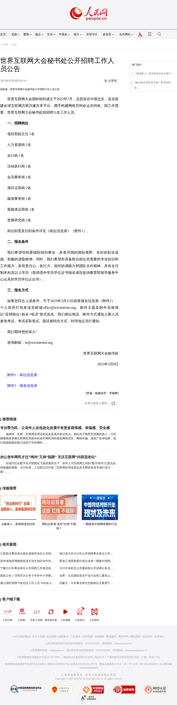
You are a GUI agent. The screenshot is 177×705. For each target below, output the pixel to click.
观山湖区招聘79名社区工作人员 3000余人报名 (28, 583)
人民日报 (7, 613)
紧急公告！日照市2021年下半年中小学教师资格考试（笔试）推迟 (41, 575)
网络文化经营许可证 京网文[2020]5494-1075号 (73, 664)
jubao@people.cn (123, 643)
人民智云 (80, 613)
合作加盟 (87, 636)
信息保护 (147, 636)
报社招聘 (52, 636)
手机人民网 (36, 613)
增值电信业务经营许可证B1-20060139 (83, 657)
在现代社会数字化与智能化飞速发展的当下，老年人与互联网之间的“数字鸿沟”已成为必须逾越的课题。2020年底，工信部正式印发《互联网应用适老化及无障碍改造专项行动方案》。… (58, 467)
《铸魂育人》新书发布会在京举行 (152, 73)
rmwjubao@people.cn (136, 650)
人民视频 (65, 613)
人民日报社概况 (21, 636)
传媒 (14, 44)
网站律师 (135, 636)
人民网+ (22, 613)
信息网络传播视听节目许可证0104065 (25, 664)
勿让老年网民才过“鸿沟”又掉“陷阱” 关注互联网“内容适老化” (48, 457)
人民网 (4, 44)
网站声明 (123, 636)
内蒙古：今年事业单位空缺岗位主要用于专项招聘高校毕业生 (97, 583)
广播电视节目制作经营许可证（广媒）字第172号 (133, 657)
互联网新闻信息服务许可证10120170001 (38, 657)
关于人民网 (38, 636)
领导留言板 (51, 613)
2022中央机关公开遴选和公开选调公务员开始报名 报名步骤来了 (99, 568)
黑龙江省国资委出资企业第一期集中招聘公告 (87, 560)
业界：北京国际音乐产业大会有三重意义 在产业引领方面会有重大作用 (103, 575)
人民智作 (94, 613)
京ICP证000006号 (148, 664)
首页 (3, 34)
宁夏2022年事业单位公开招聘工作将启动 (25, 568)
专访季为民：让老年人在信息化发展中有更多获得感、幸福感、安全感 (55, 428)
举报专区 (92, 34)
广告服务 (75, 636)
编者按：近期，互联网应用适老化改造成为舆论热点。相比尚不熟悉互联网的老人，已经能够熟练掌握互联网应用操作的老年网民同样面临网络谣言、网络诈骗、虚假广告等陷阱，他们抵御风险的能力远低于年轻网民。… (58, 438)
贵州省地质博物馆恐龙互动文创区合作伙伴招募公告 (32, 560)
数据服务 (111, 636)
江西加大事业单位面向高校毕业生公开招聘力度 (30, 553)
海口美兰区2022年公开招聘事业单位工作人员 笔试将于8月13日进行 (101, 553)
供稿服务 (99, 636)
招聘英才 (63, 636)
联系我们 (159, 636)
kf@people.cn (57, 650)
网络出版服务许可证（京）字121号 (118, 664)
